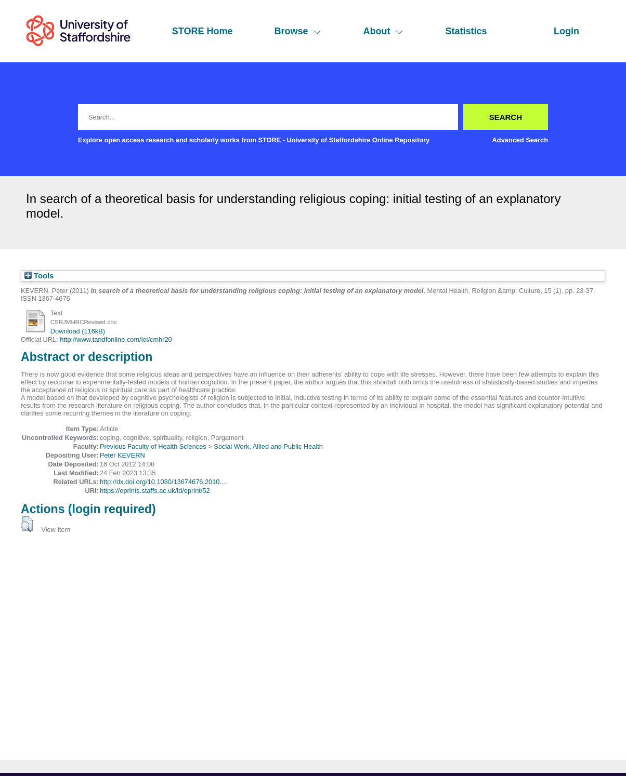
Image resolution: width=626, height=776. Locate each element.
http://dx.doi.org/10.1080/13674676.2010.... (163, 482)
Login (566, 31)
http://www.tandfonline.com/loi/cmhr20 (116, 339)
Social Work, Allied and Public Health (268, 446)
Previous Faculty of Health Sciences (153, 446)
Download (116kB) (77, 331)
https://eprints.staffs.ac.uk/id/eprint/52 (155, 490)
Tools (39, 276)
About (383, 31)
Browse (297, 31)
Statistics (466, 31)
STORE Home (202, 31)
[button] (27, 524)
